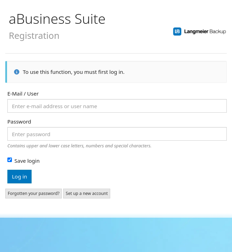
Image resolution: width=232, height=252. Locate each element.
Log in (19, 176)
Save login (23, 160)
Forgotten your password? (33, 193)
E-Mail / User (23, 93)
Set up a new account (87, 193)
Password (19, 121)
